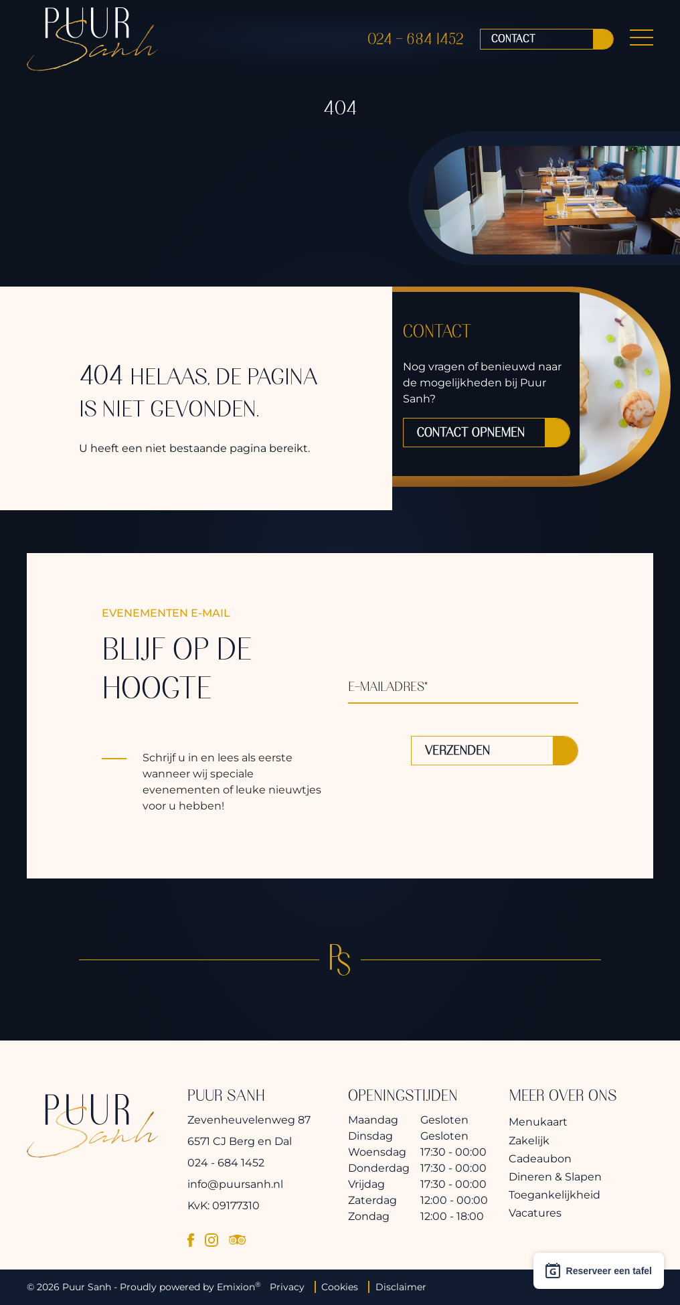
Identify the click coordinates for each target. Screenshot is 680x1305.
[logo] (92, 42)
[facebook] (190, 1239)
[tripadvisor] (237, 1239)
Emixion (236, 1287)
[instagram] (211, 1239)
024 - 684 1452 (415, 42)
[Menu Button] (641, 42)
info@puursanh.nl (235, 1184)
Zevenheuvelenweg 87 (249, 1120)
